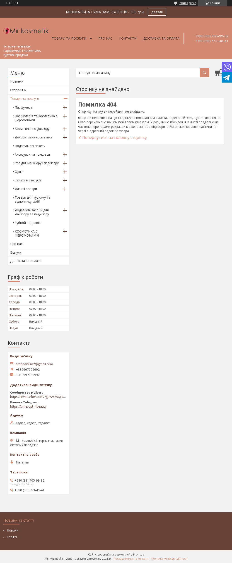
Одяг (18, 171)
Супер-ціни (18, 90)
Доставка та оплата (161, 38)
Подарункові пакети (30, 146)
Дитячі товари (26, 189)
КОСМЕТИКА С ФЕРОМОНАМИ (27, 233)
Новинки (16, 81)
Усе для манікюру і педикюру (37, 163)
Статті (12, 537)
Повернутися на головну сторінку (114, 137)
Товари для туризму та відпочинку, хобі (32, 199)
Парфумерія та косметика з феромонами (36, 118)
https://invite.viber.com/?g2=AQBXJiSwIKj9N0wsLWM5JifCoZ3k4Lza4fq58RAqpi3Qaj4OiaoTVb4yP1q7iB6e (38, 397)
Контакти (128, 38)
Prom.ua (138, 554)
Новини (12, 530)
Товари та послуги (69, 38)
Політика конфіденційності (169, 559)
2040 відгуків (187, 3)
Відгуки (15, 252)
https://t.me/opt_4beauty (28, 406)
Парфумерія (24, 107)
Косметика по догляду (32, 128)
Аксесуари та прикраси (32, 154)
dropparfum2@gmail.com (34, 364)
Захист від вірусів (28, 180)
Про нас (105, 38)
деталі (157, 12)
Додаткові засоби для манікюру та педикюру (32, 212)
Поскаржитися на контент (131, 559)
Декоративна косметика (33, 137)
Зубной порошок (28, 223)
